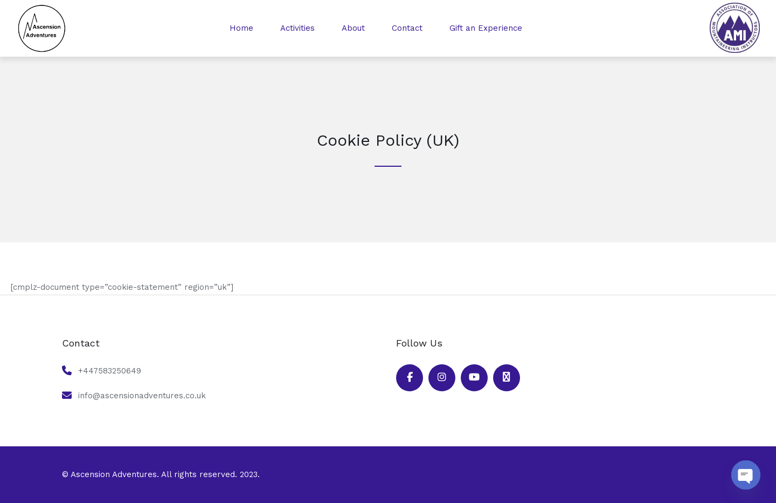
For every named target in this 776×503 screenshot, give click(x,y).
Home (241, 28)
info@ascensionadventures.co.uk (142, 395)
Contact (407, 28)
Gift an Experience (485, 28)
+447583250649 (109, 371)
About (353, 28)
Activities (297, 28)
